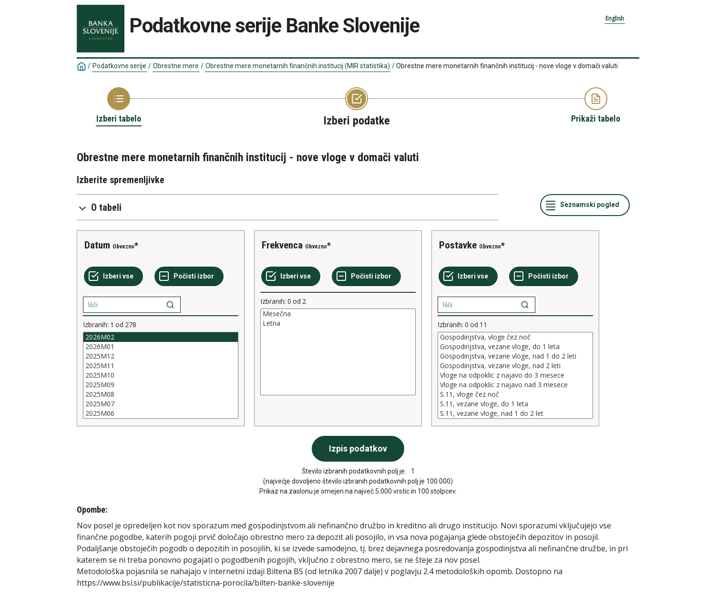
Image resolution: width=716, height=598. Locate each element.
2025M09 (160, 385)
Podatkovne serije (119, 66)
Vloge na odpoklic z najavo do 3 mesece (515, 375)
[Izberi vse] (113, 277)
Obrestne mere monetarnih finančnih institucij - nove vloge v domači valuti (507, 66)
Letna (338, 323)
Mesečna (338, 314)
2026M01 (160, 346)
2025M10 (160, 375)
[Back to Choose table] (119, 105)
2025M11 (160, 366)
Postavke (458, 245)
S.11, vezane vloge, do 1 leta (515, 404)
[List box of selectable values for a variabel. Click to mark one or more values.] (160, 375)
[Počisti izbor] (189, 277)
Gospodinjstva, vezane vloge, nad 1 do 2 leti (515, 356)
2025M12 (160, 356)
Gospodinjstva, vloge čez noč (515, 337)
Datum (97, 245)
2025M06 (160, 413)
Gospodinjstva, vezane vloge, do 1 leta (515, 346)
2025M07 (160, 404)
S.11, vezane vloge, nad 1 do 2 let (515, 413)
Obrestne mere (176, 66)
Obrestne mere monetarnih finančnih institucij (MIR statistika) (297, 66)
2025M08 (160, 394)
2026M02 (160, 337)
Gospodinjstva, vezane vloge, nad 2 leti (515, 366)
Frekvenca (282, 245)
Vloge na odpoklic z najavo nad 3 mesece (515, 385)
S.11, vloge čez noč (515, 394)
